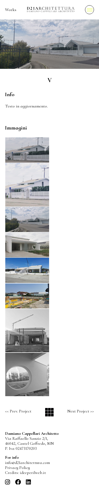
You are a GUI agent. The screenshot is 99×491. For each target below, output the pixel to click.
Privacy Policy (17, 467)
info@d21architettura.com (27, 462)
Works (10, 9)
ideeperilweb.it (33, 472)
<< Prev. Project (18, 411)
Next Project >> (80, 411)
